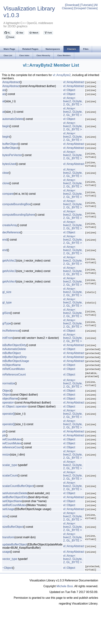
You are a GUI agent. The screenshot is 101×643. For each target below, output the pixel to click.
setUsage (8, 509)
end (4, 239)
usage (6, 551)
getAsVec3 (9, 271)
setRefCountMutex (14, 505)
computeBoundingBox (16, 204)
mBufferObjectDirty (14, 357)
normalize (8, 383)
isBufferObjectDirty (14, 345)
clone (5, 183)
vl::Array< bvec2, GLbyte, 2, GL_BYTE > (73, 101)
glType (6, 323)
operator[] (8, 413)
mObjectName (11, 364)
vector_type (9, 558)
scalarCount (10, 475)
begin (5, 126)
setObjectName (12, 501)
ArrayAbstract (11, 82)
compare (8, 193)
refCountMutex (11, 439)
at (3, 101)
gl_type (7, 302)
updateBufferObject (14, 544)
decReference (11, 232)
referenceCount (12, 447)
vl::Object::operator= (15, 406)
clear (5, 172)
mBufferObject (11, 353)
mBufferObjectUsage (15, 361)
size (4, 516)
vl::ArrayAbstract (73, 82)
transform (8, 537)
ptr (4, 431)
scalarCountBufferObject (18, 485)
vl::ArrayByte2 (62, 75)
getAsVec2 (9, 260)
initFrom (7, 337)
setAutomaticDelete (14, 493)
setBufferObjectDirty (15, 497)
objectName (10, 398)
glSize (6, 312)
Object (6, 390)
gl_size (6, 292)
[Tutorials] (86, 5)
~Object (7, 567)
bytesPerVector (12, 155)
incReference (10, 330)
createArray (9, 225)
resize (6, 454)
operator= (8, 402)
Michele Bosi (65, 586)
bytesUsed (9, 163)
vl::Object (69, 90)
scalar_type (9, 465)
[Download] (72, 5)
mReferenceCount (14, 374)
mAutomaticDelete (14, 349)
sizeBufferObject (12, 526)
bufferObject (10, 143)
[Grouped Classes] (86, 8)
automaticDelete (12, 118)
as (3, 90)
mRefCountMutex (13, 368)
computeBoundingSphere (18, 214)
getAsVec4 (9, 281)
